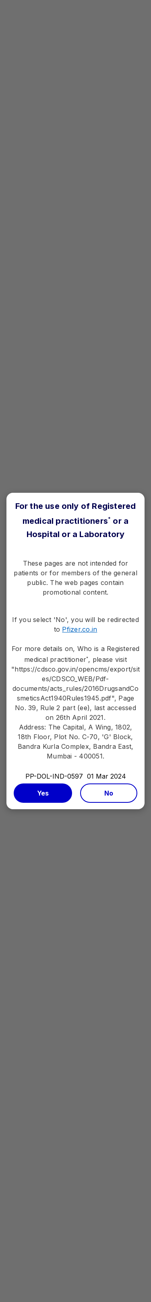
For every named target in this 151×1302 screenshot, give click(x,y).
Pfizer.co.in (79, 629)
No (109, 793)
